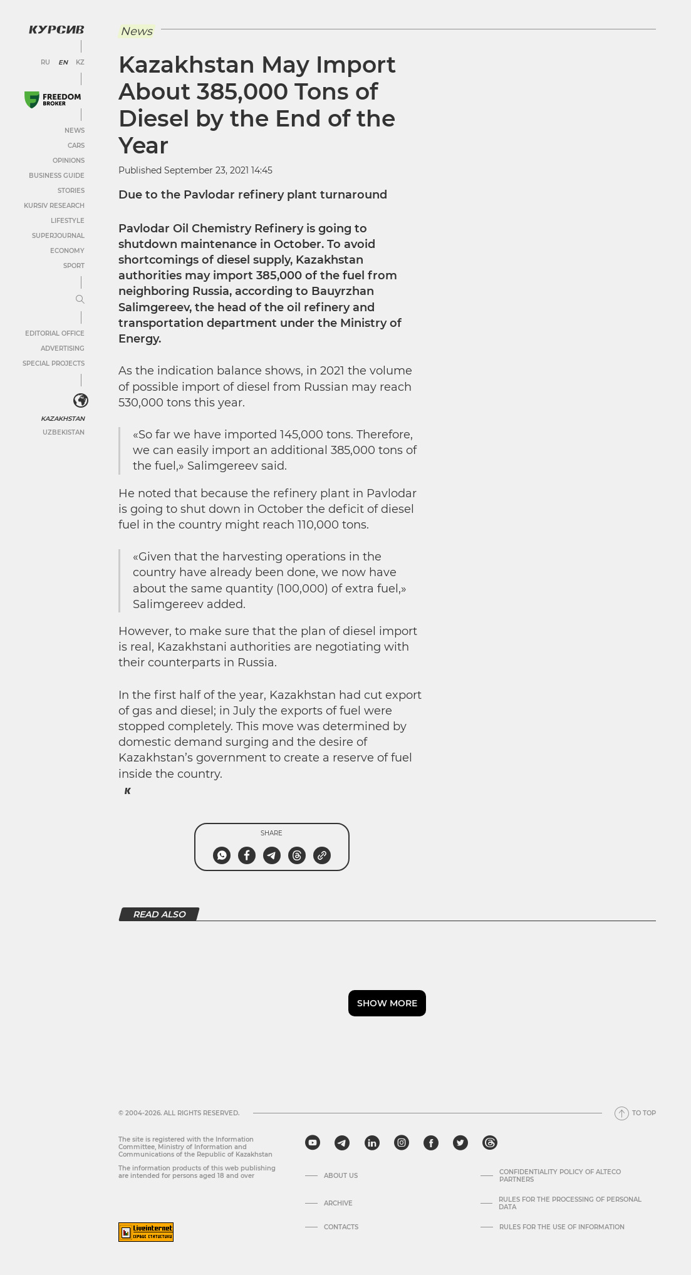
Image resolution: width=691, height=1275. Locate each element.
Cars (76, 146)
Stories (71, 191)
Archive (338, 1203)
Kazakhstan (63, 419)
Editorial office (55, 333)
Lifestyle (68, 221)
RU (45, 62)
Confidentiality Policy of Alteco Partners (560, 1176)
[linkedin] (372, 1142)
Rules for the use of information (562, 1227)
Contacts (341, 1227)
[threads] (489, 1142)
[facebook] (431, 1142)
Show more (387, 1003)
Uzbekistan (64, 432)
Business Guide (57, 176)
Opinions (69, 161)
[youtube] (312, 1142)
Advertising (63, 348)
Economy (67, 251)
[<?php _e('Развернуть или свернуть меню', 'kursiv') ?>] (80, 401)
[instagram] (401, 1142)
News (75, 130)
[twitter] (460, 1142)
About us (341, 1176)
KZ (80, 62)
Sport (74, 266)
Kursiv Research (54, 206)
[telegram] (342, 1142)
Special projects (54, 363)
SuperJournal (58, 236)
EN (63, 62)
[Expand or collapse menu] (80, 300)
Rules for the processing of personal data (570, 1203)
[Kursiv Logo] (56, 29)
